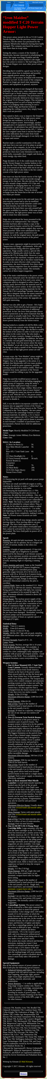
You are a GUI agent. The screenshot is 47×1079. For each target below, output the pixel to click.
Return (23, 1074)
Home (9, 2)
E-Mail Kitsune (26, 1062)
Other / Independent (19, 5)
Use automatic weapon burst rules (25, 888)
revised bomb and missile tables (29, 808)
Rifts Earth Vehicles (37, 2)
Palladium (21, 2)
